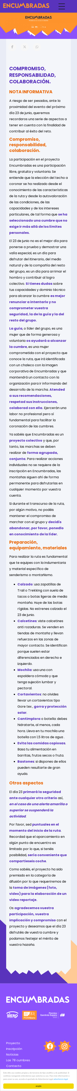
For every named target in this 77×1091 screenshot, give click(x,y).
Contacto (13, 1066)
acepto (38, 1086)
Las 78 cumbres (18, 1060)
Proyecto (13, 1043)
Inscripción (14, 1049)
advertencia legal (61, 1079)
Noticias (12, 1054)
